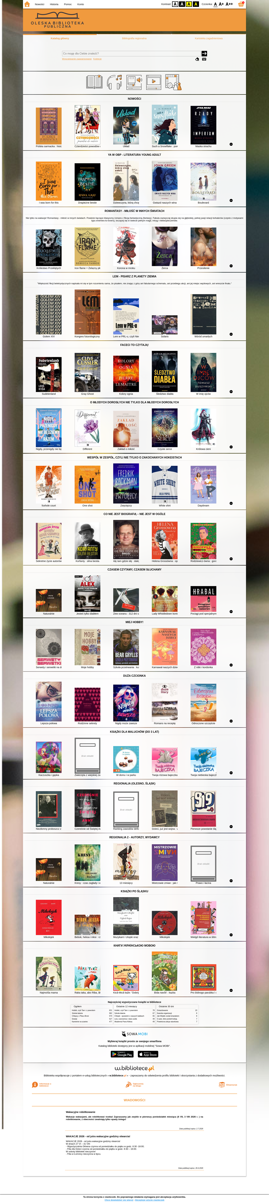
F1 (221, 3)
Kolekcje (97, 59)
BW (182, 3)
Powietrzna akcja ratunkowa (167, 1022)
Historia (54, 4)
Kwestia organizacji (164, 1013)
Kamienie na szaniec (80, 1022)
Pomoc (68, 4)
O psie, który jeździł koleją (167, 1019)
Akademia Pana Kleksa (123, 1022)
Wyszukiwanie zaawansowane (77, 59)
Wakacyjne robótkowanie (80, 1112)
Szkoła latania (77, 1013)
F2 (229, 3)
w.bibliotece (117, 1075)
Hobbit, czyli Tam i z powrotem (83, 1010)
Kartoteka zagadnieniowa (209, 38)
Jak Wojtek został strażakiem (168, 1016)
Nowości (39, 4)
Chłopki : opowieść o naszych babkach (129, 1016)
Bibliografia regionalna (134, 38)
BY (196, 3)
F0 (215, 3)
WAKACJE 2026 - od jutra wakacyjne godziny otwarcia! (98, 1136)
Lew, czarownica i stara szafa (125, 1019)
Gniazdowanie (162, 1010)
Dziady (74, 1019)
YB (189, 3)
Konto (80, 4)
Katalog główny (60, 38)
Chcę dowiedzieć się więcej (119, 1200)
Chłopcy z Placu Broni (80, 1016)
